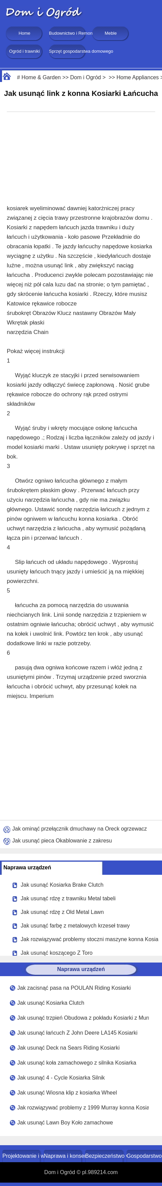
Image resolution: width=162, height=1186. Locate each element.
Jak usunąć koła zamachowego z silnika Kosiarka (76, 1063)
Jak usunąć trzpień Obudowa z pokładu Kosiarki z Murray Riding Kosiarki (83, 1018)
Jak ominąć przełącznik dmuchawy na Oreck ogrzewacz (79, 829)
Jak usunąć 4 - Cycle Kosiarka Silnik (61, 1078)
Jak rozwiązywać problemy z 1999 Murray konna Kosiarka (83, 1107)
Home (25, 33)
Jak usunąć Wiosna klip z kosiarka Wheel (67, 1093)
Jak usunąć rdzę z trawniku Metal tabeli (68, 898)
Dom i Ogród (85, 77)
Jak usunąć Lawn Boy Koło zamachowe (65, 1122)
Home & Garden (41, 77)
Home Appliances (137, 77)
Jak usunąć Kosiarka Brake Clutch (62, 885)
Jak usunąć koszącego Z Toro (56, 953)
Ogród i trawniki (24, 51)
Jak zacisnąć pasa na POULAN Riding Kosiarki (74, 988)
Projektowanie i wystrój (21, 1156)
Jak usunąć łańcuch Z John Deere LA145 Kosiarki (77, 1033)
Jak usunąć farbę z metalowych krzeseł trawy (75, 926)
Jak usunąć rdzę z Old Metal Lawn (62, 912)
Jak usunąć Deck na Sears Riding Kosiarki (68, 1048)
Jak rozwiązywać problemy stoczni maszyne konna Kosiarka (89, 939)
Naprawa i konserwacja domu (63, 1156)
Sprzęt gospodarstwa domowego (67, 51)
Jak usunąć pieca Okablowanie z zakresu (62, 840)
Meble (110, 33)
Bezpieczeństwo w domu (104, 1156)
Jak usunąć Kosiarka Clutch (50, 1003)
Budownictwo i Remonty (67, 33)
